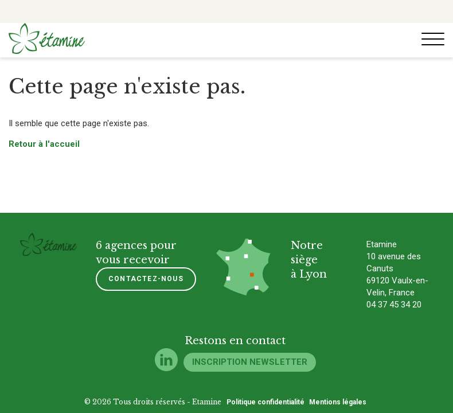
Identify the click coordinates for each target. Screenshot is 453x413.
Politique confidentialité (265, 402)
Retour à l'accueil (44, 144)
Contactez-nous (145, 279)
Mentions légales (337, 402)
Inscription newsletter (249, 362)
